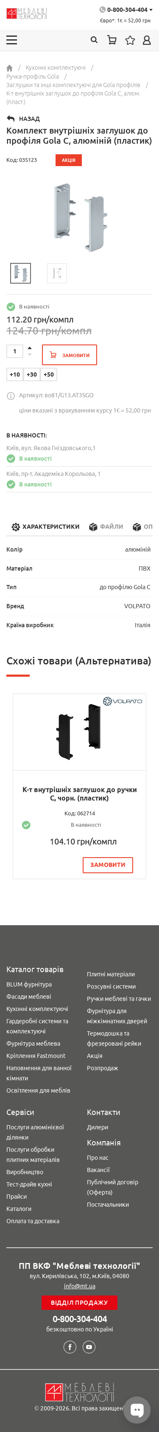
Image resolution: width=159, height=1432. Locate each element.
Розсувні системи (111, 986)
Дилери (97, 1127)
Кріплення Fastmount (36, 1055)
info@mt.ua (79, 1286)
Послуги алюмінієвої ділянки (35, 1132)
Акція (95, 1055)
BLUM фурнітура (29, 984)
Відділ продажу (79, 1302)
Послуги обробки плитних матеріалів (33, 1154)
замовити (108, 864)
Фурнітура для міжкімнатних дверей (117, 1016)
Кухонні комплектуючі (37, 1009)
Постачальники (108, 1204)
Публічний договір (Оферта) (112, 1187)
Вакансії (98, 1170)
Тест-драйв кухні (29, 1184)
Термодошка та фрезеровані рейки (114, 1038)
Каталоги (18, 1208)
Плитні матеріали (111, 974)
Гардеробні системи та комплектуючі (37, 1026)
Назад (29, 119)
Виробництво (24, 1172)
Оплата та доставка (32, 1221)
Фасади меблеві (28, 996)
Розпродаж (102, 1068)
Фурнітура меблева (33, 1043)
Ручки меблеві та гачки (119, 998)
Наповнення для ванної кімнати (39, 1073)
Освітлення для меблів (38, 1090)
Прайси (16, 1196)
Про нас (98, 1157)
